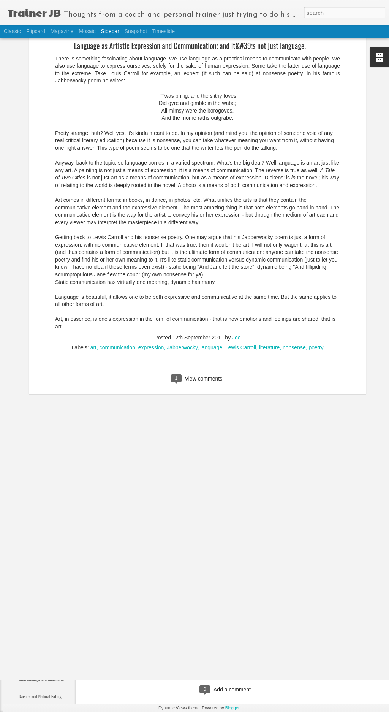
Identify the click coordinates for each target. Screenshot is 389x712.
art (93, 284)
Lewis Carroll (240, 284)
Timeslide (163, 31)
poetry (315, 284)
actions (195, 658)
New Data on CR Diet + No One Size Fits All (54, 610)
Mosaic (87, 31)
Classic (12, 31)
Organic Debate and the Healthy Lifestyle (52, 593)
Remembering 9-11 (34, 576)
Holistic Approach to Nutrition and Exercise (54, 645)
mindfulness (221, 658)
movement (250, 658)
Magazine (62, 31)
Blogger (232, 708)
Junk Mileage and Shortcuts (41, 679)
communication (117, 284)
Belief (23, 662)
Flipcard (35, 31)
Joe (236, 274)
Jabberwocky (182, 284)
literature (269, 284)
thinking (275, 658)
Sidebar (110, 31)
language (212, 284)
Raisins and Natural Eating (40, 696)
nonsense (294, 284)
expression (151, 284)
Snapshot (136, 31)
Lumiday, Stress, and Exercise (42, 628)
